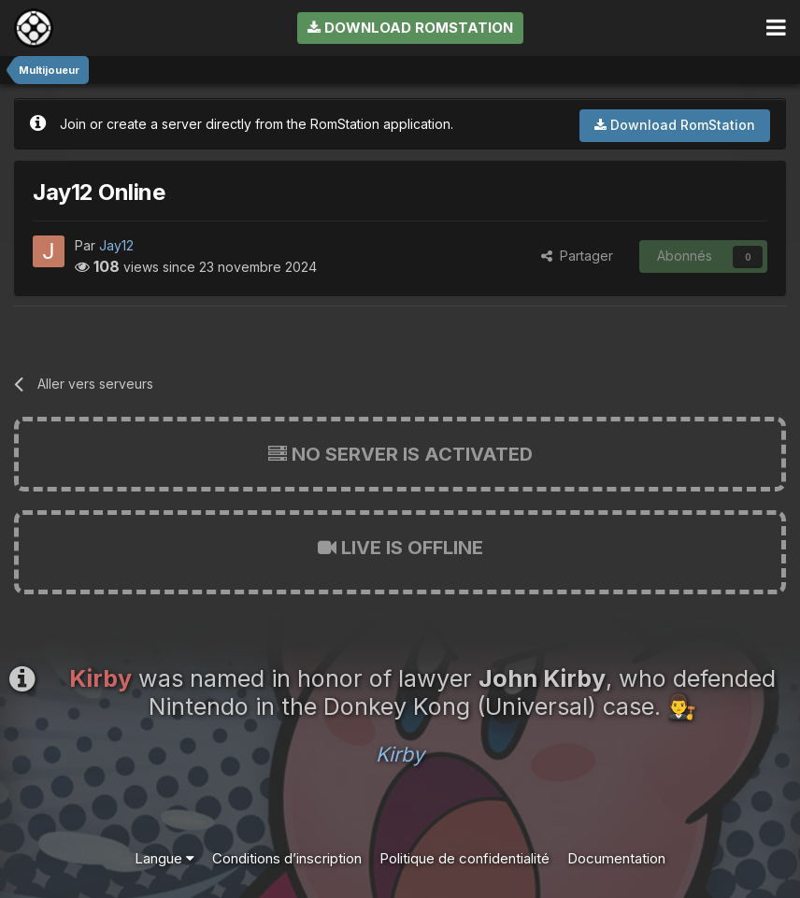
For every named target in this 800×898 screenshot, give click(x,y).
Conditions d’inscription (287, 858)
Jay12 (116, 245)
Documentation (616, 858)
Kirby (400, 754)
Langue (164, 858)
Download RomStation (410, 27)
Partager (577, 256)
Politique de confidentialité (464, 858)
